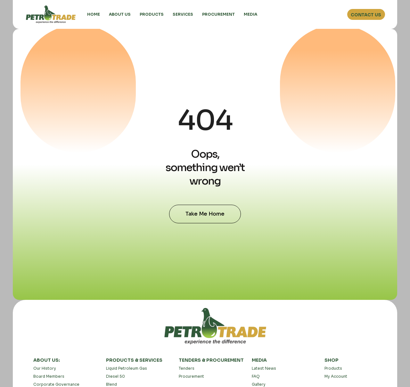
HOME (93, 14)
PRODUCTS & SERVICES (134, 360)
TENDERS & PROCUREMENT (211, 360)
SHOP (331, 360)
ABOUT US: (46, 360)
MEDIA (250, 14)
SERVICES (183, 14)
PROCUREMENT (218, 14)
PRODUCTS (152, 14)
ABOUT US (120, 14)
